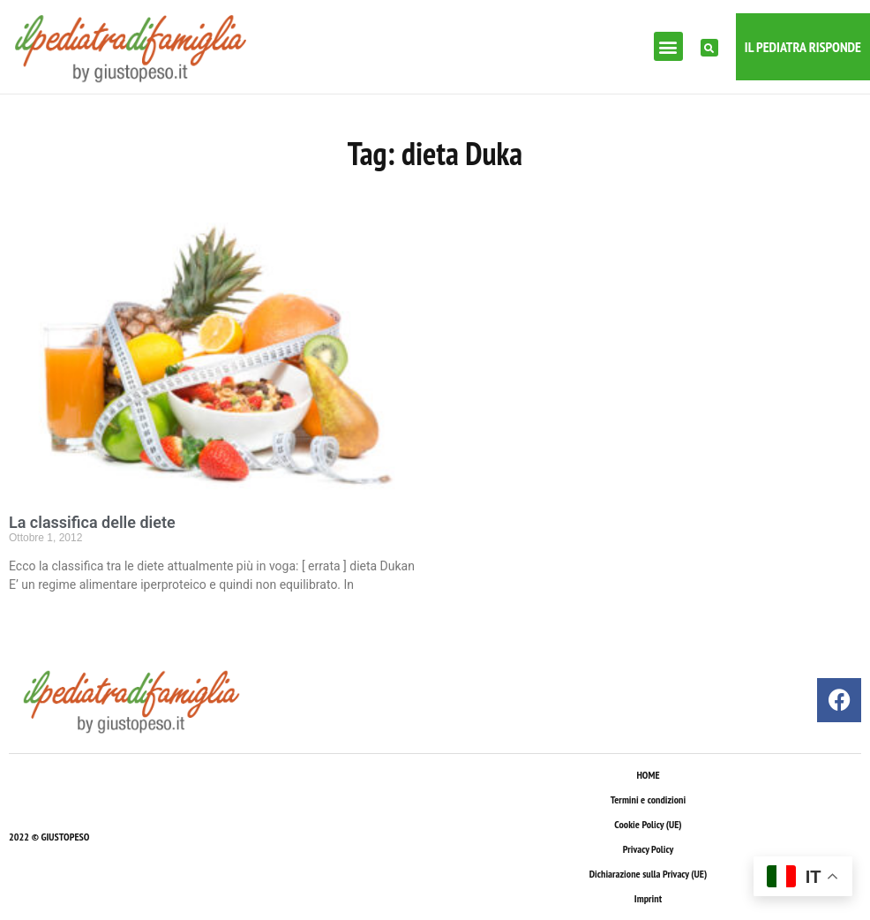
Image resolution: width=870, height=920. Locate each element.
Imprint (648, 898)
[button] (668, 46)
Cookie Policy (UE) (647, 824)
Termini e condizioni (648, 799)
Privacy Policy (648, 849)
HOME (647, 774)
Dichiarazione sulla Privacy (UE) (648, 873)
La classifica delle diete (92, 522)
